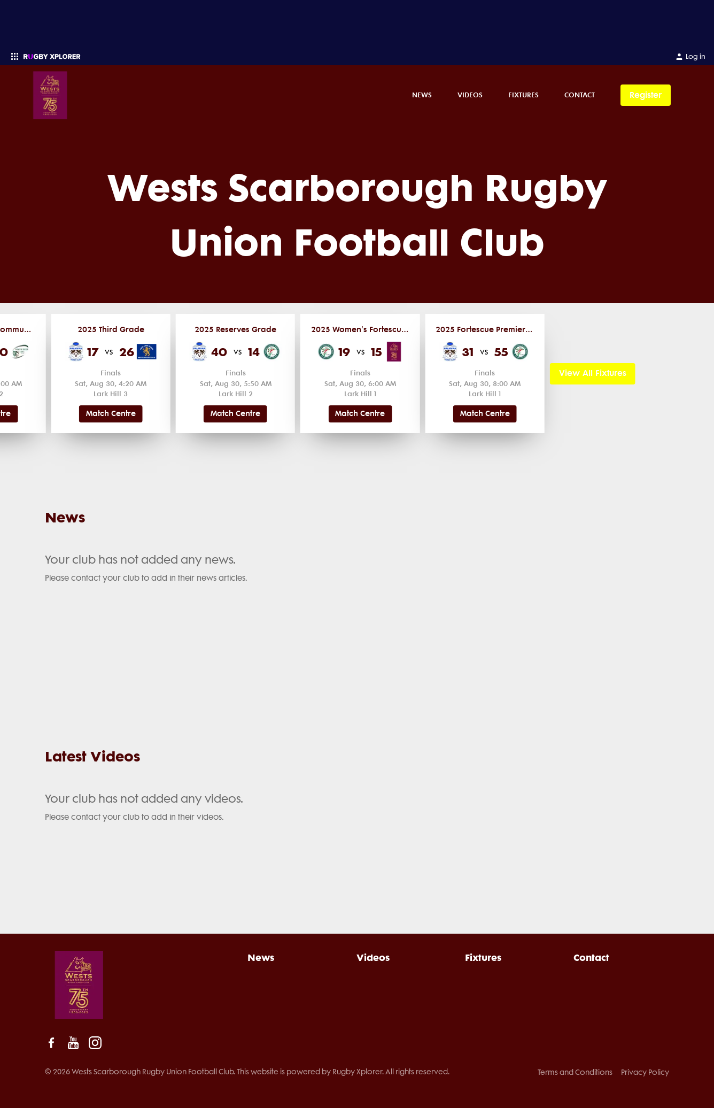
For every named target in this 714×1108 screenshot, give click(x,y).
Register (646, 95)
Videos (470, 94)
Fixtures (523, 94)
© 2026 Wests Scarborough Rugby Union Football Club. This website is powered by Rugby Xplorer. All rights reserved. (247, 1071)
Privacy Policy (645, 1072)
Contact (579, 94)
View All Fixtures (592, 373)
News (422, 94)
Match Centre (111, 413)
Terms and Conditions (575, 1072)
